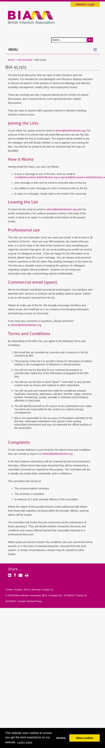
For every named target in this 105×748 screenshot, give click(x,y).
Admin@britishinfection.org (26, 325)
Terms (27, 589)
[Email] (20, 575)
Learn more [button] (24, 742)
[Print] (27, 575)
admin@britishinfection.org (70, 130)
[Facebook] (15, 575)
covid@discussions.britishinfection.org (36, 177)
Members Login (85, 4)
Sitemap (36, 589)
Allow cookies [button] (84, 738)
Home (11, 59)
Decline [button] (61, 738)
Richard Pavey (34, 601)
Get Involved (25, 59)
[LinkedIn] (9, 575)
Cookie (8, 589)
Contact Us (47, 589)
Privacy (18, 589)
